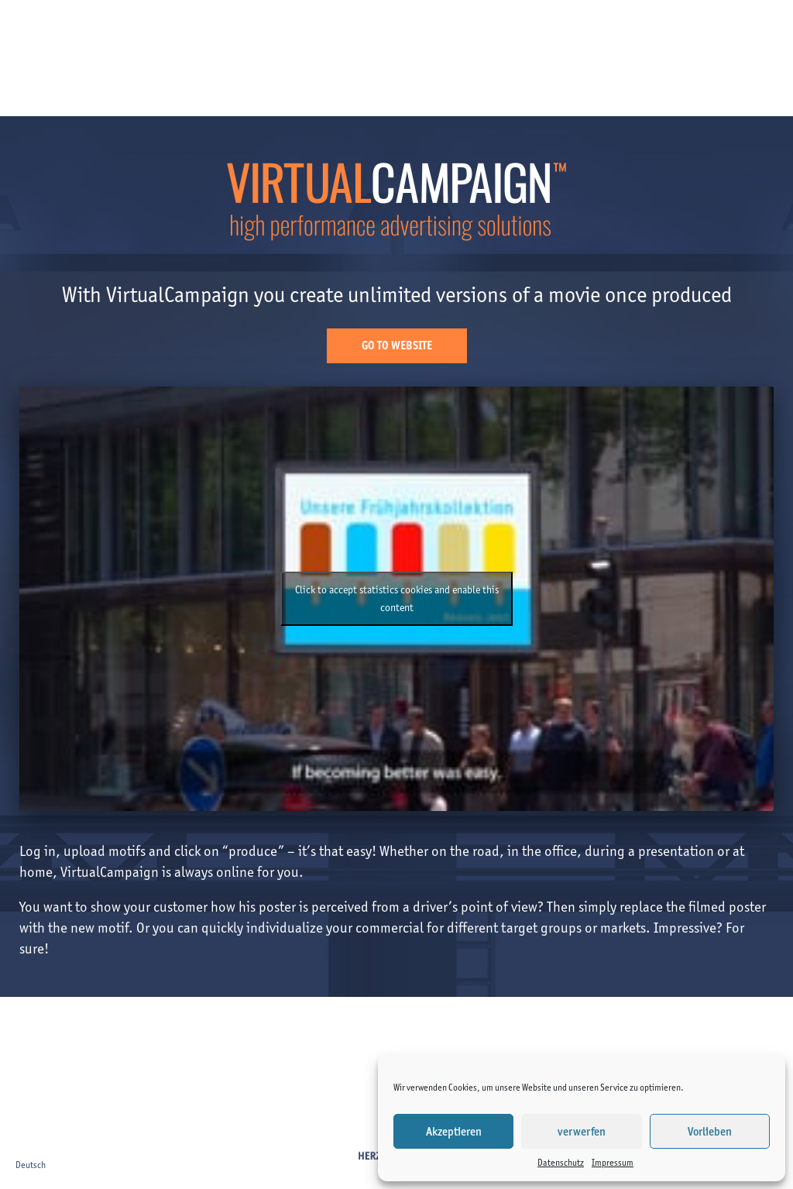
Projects (255, 28)
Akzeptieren (454, 1132)
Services (318, 28)
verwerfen (582, 1132)
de (767, 27)
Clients (197, 28)
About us (384, 28)
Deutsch (30, 1164)
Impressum (612, 1162)
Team (440, 28)
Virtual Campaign (521, 28)
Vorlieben (710, 1132)
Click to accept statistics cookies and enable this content (397, 598)
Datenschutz (560, 1162)
